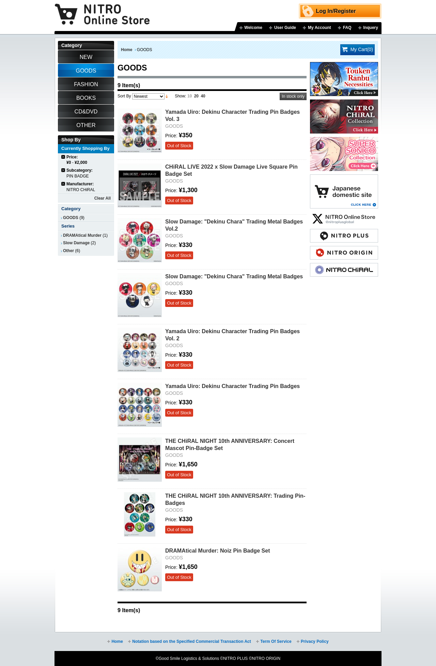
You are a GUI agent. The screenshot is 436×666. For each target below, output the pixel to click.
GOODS (70, 217)
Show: (180, 96)
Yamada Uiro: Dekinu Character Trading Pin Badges (232, 386)
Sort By (124, 96)
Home (126, 49)
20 (196, 96)
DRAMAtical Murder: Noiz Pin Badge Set (217, 550)
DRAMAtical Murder (82, 235)
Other (68, 250)
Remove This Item (63, 157)
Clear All (102, 198)
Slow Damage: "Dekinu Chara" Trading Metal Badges (234, 276)
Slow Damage (76, 243)
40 (203, 96)
